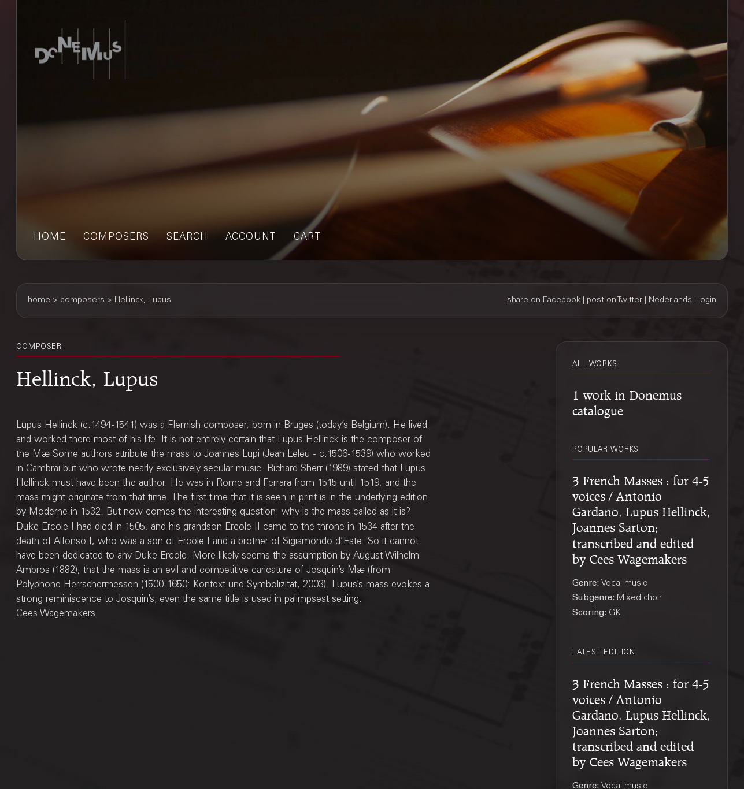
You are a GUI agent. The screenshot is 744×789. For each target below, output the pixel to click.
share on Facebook (543, 300)
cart (307, 238)
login (707, 300)
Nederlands (670, 300)
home (50, 238)
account (250, 238)
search (187, 238)
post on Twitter (614, 300)
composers (116, 238)
